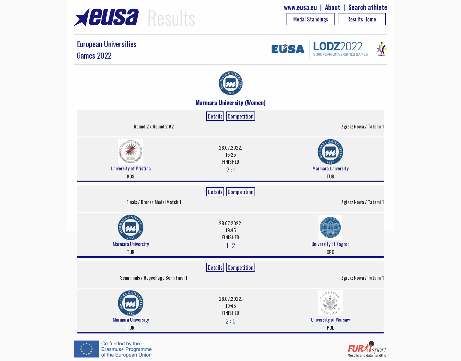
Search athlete (367, 7)
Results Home (361, 19)
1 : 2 (230, 245)
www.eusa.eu (300, 7)
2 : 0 (231, 320)
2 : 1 (230, 169)
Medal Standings (310, 19)
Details (215, 116)
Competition (241, 116)
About (332, 7)
